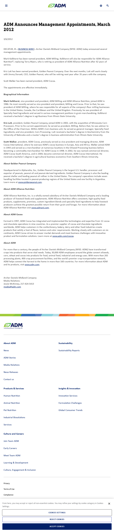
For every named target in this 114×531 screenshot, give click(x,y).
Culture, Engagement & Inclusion (20, 470)
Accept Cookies (57, 526)
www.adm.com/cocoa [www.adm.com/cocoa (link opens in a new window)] (63, 236)
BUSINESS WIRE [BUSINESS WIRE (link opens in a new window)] (26, 49)
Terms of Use (9, 489)
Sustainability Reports (69, 350)
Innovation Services (68, 396)
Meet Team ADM (12, 455)
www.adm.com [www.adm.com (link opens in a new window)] (32, 264)
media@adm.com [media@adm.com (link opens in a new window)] (12, 287)
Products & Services (14, 388)
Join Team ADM (11, 441)
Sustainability (66, 343)
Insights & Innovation (69, 388)
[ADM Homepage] (57, 7)
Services (8, 425)
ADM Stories (10, 358)
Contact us (9, 379)
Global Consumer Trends (70, 410)
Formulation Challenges (70, 403)
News (6, 350)
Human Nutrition (12, 396)
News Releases (11, 372)
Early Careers (10, 448)
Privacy (7, 483)
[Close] (109, 503)
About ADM (10, 343)
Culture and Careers (14, 433)
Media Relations (12, 365)
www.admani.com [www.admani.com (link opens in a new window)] (40, 208)
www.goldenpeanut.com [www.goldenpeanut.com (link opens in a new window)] (30, 182)
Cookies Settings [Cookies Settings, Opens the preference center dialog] (57, 512)
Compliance (8, 495)
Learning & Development (16, 463)
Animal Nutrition (12, 403)
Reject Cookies (57, 519)
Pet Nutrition (10, 410)
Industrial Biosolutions (14, 417)
